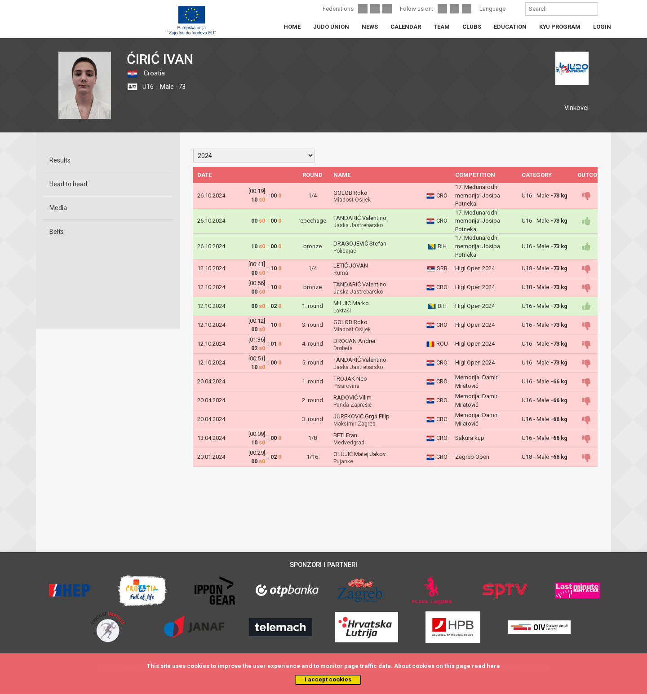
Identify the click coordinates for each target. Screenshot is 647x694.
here (493, 666)
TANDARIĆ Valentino (359, 218)
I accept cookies (328, 679)
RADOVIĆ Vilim (352, 397)
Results (60, 160)
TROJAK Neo (350, 378)
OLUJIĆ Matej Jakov (359, 454)
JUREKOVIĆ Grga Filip (361, 416)
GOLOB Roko (350, 192)
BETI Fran (345, 435)
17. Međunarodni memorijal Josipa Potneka (477, 195)
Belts (56, 231)
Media (58, 207)
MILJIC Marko (351, 303)
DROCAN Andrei (354, 341)
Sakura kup (469, 438)
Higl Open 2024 (475, 268)
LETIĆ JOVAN (350, 265)
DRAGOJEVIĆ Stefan (359, 243)
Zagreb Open (472, 456)
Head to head (68, 184)
